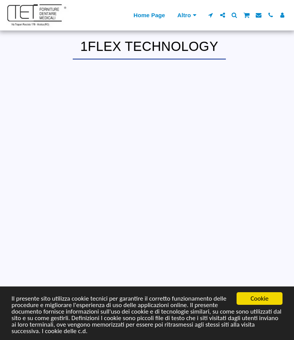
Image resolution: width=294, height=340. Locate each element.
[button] (210, 15)
